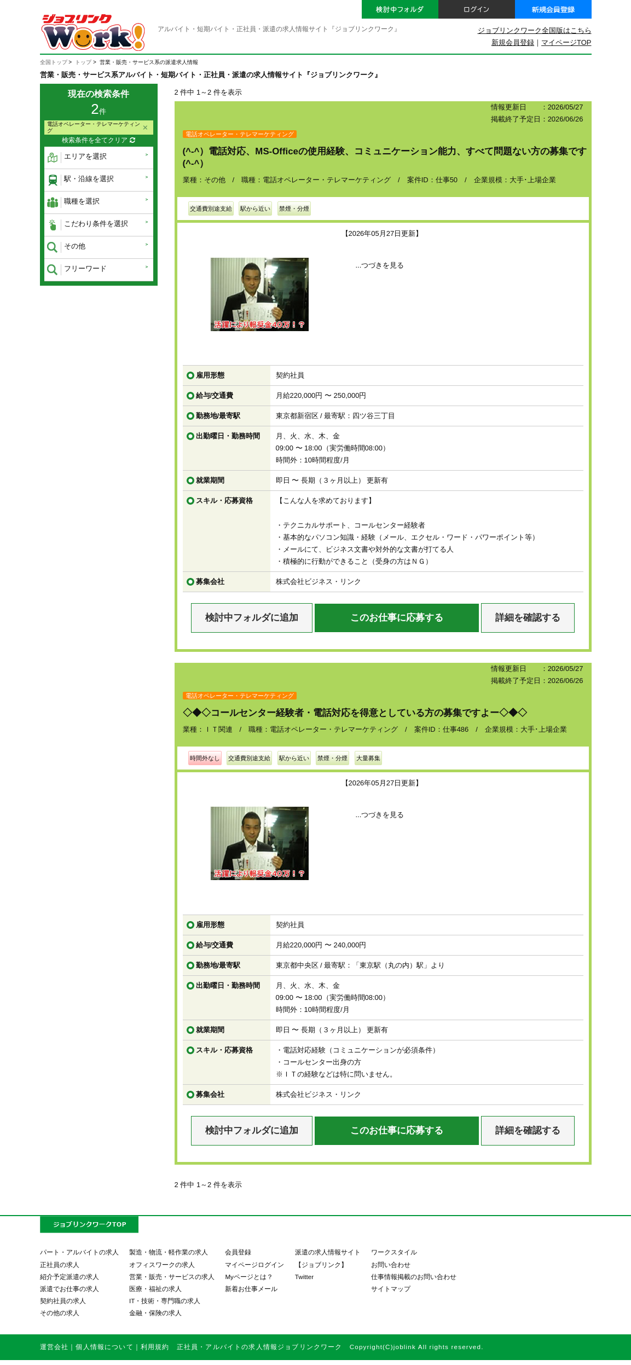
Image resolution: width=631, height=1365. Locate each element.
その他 (66, 247)
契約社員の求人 (63, 1300)
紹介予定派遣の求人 (69, 1276)
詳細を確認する (527, 617)
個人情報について (104, 1346)
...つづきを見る (380, 265)
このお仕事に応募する (396, 617)
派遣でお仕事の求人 (69, 1288)
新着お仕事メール (251, 1288)
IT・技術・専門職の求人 (164, 1300)
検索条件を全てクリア (98, 140)
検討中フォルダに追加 (251, 617)
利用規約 (155, 1346)
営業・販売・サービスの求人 (172, 1276)
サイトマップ (390, 1288)
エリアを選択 (77, 157)
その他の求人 (59, 1312)
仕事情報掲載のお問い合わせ (413, 1276)
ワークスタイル (394, 1252)
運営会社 (54, 1346)
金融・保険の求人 (155, 1312)
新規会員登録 (512, 42)
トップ (83, 62)
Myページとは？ (249, 1276)
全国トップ (53, 62)
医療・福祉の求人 (155, 1288)
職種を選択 (73, 202)
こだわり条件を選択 (87, 224)
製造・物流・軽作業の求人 (168, 1252)
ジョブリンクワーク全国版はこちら (535, 30)
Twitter (304, 1276)
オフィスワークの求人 (162, 1264)
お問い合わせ (390, 1264)
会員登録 (238, 1252)
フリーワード (77, 269)
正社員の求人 (59, 1264)
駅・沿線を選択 (80, 180)
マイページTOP (566, 42)
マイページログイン (254, 1264)
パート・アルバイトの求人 (79, 1252)
